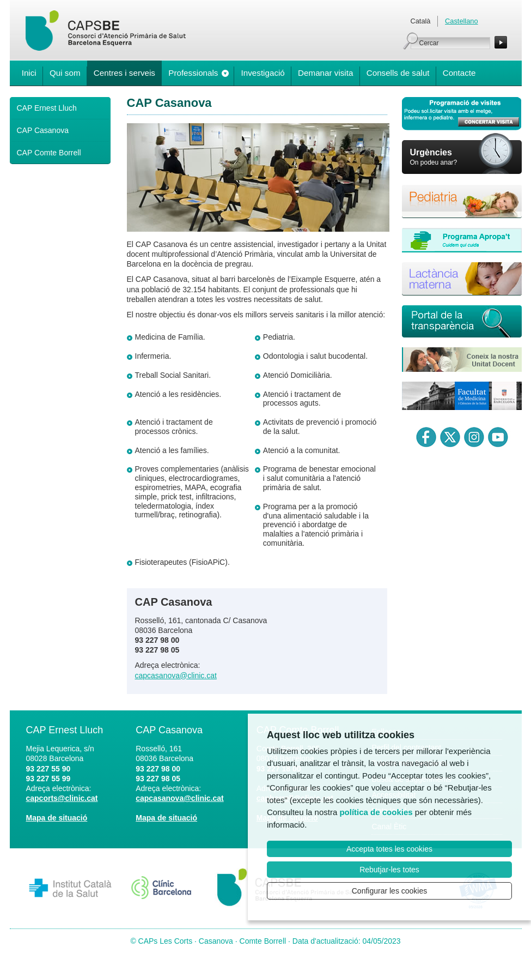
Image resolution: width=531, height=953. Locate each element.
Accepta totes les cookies (389, 849)
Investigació (263, 72)
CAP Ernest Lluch (47, 108)
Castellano (461, 21)
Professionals (193, 72)
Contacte (459, 72)
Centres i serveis (124, 72)
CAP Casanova (43, 130)
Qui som (65, 72)
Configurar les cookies (390, 890)
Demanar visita (325, 72)
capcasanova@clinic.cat (176, 675)
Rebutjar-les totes (389, 869)
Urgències (431, 152)
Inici (29, 72)
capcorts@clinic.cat (62, 798)
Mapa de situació (57, 817)
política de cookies (375, 812)
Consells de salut (398, 72)
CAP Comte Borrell (49, 152)
